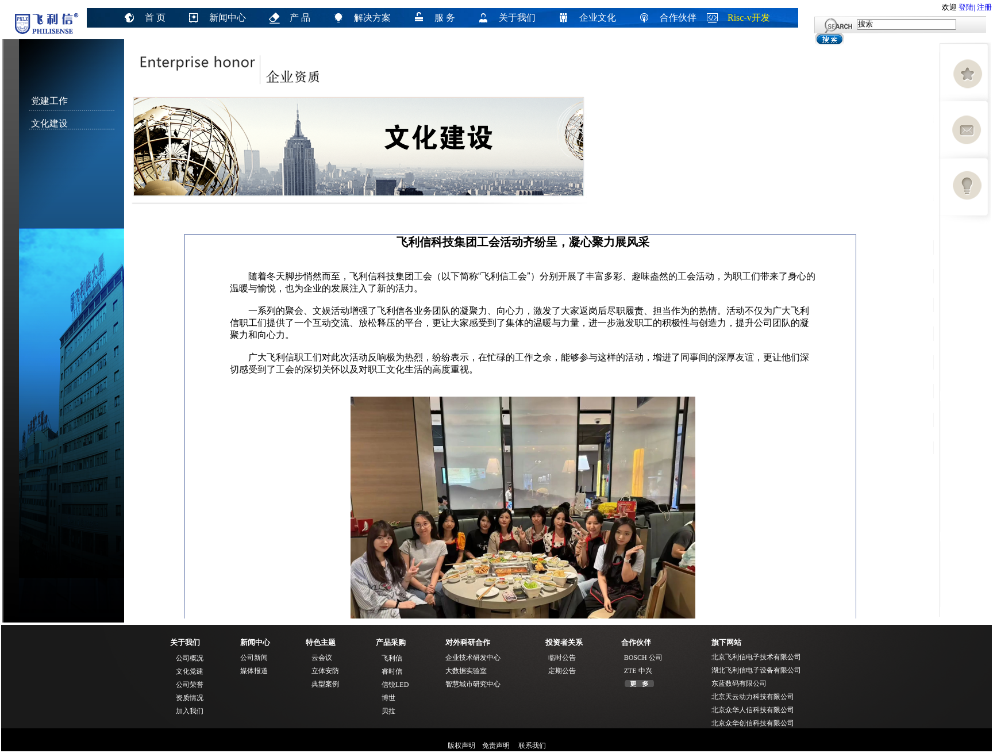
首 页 (155, 17)
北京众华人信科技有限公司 (752, 710)
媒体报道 (254, 671)
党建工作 (49, 101)
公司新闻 (254, 658)
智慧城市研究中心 (473, 684)
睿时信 (392, 671)
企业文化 (597, 17)
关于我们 (517, 17)
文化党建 (189, 671)
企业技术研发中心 (473, 658)
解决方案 (372, 17)
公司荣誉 (189, 685)
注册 (984, 7)
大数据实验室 (466, 671)
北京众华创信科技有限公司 (752, 723)
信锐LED (395, 685)
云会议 (321, 658)
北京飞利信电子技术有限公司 (756, 657)
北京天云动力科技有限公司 (752, 697)
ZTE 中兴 (638, 671)
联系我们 (531, 746)
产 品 (300, 17)
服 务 (444, 17)
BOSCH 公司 (643, 658)
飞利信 (392, 658)
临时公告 (562, 658)
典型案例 (325, 684)
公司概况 (189, 658)
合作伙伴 (678, 17)
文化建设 (49, 123)
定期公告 (562, 671)
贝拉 (388, 711)
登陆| (967, 7)
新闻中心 (227, 17)
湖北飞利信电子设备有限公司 (756, 670)
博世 (388, 698)
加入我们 (189, 711)
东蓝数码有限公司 (739, 683)
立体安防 (325, 671)
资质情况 (189, 698)
